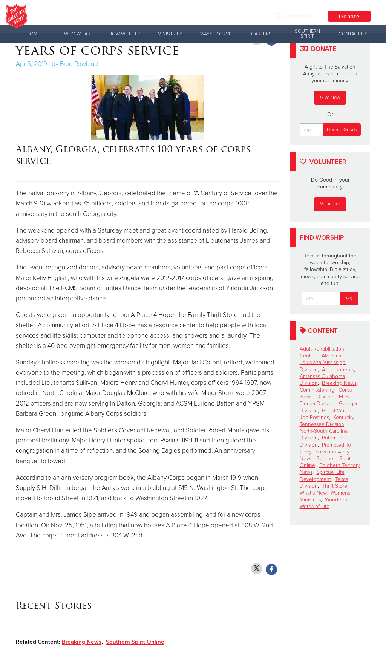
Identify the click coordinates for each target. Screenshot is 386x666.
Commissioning (317, 390)
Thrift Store (334, 486)
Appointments (338, 369)
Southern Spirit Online (135, 641)
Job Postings (314, 417)
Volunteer (330, 204)
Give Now (330, 98)
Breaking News (81, 641)
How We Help (124, 34)
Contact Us (353, 34)
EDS (344, 396)
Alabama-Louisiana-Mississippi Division (323, 362)
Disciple (326, 396)
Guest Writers (337, 410)
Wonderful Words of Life (324, 503)
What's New (313, 493)
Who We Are (78, 34)
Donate (348, 17)
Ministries (170, 34)
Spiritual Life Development (322, 475)
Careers (261, 34)
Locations (291, 16)
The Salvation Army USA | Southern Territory (152, 17)
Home (33, 34)
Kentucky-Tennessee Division (328, 420)
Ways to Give (215, 34)
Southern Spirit (307, 33)
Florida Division (317, 403)
